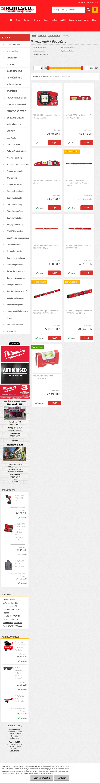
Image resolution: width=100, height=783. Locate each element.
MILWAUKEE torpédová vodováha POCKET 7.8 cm (47, 116)
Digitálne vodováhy (67, 51)
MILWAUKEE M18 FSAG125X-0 (19, 698)
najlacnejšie (54, 76)
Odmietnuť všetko (42, 777)
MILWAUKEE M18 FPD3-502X (19, 498)
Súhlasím (62, 777)
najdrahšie (66, 76)
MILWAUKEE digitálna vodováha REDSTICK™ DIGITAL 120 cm (46, 312)
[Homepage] (11, 20)
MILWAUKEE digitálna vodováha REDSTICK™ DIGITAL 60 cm (78, 312)
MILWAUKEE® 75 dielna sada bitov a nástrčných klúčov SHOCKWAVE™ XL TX (20, 532)
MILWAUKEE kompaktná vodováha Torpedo (43, 377)
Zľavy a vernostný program (79, 19)
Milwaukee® (42, 35)
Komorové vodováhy (39, 47)
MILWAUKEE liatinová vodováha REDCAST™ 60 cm (78, 246)
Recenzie (27, 19)
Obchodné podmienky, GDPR (54, 19)
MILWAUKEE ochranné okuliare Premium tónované (19, 672)
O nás (18, 19)
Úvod (34, 35)
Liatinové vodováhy (39, 51)
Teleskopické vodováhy (40, 54)
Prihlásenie (81, 2)
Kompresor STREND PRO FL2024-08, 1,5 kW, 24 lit (20, 646)
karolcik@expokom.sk (12, 622)
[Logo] (18, 9)
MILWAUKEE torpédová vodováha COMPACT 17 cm (79, 116)
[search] (88, 10)
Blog (94, 19)
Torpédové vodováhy (67, 47)
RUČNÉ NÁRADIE (54, 35)
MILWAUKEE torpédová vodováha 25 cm (47, 181)
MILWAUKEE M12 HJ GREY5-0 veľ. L (20, 564)
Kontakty (37, 19)
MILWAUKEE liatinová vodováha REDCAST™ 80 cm (46, 246)
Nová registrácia (92, 2)
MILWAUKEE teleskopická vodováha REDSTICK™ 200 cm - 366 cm (78, 183)
